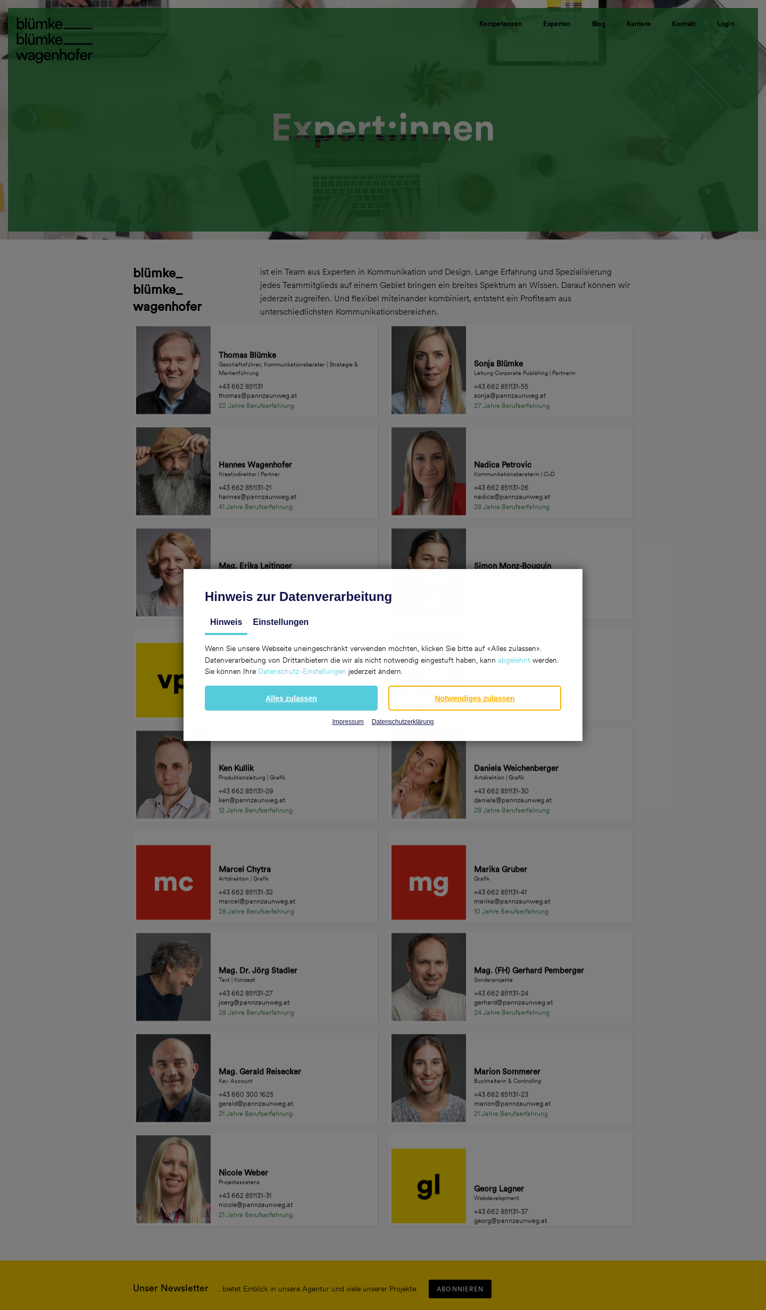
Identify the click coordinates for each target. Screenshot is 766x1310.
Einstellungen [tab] (281, 622)
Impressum (347, 722)
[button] (291, 698)
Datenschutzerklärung (403, 722)
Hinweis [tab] (226, 622)
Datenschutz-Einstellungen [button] (302, 671)
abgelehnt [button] (514, 660)
